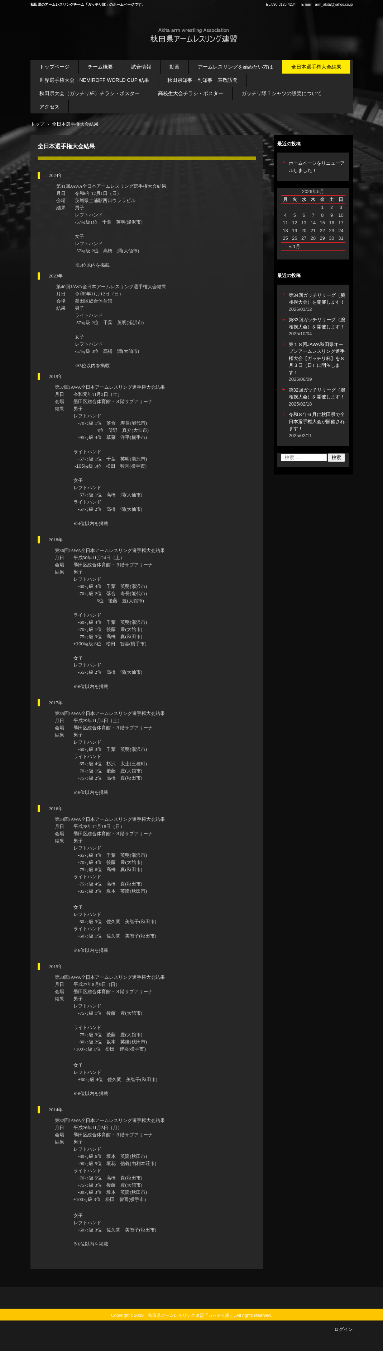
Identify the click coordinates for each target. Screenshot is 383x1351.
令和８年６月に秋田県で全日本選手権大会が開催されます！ (317, 421)
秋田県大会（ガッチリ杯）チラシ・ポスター (89, 93)
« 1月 (294, 246)
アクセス (49, 106)
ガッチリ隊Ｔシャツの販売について (281, 93)
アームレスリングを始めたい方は (235, 67)
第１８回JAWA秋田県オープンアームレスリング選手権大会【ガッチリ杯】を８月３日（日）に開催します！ (317, 358)
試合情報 (141, 67)
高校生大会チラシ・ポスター (190, 93)
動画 (174, 67)
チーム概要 (100, 67)
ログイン (343, 1329)
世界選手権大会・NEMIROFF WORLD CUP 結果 (94, 80)
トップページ (54, 67)
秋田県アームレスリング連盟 (185, 49)
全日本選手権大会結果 (316, 67)
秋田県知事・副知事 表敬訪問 (202, 80)
